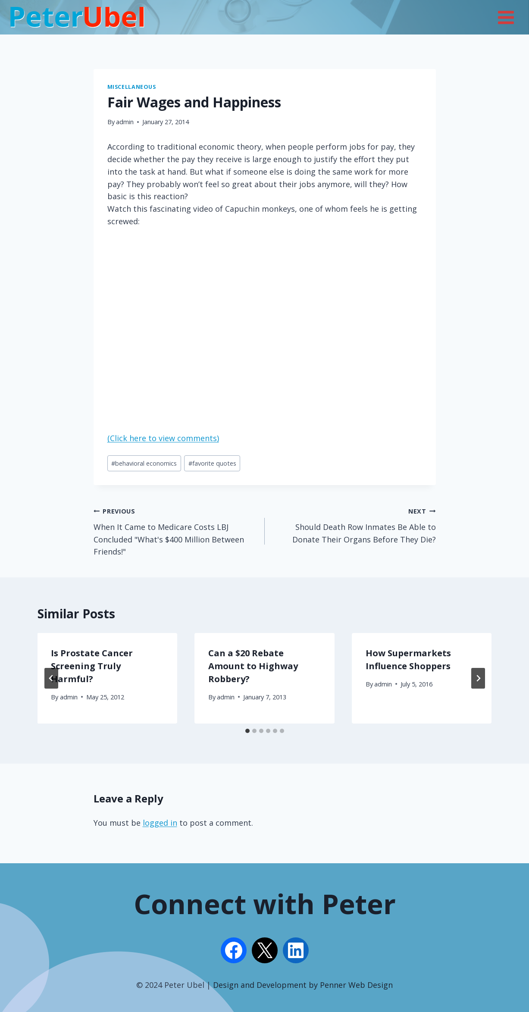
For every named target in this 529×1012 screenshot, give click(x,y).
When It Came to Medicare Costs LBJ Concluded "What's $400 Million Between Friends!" (175, 530)
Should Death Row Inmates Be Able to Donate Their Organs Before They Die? (354, 524)
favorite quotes (212, 463)
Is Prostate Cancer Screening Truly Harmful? (92, 666)
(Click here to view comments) (163, 438)
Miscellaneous (131, 87)
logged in (160, 823)
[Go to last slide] (51, 678)
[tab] (247, 731)
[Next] (478, 678)
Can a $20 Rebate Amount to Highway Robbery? (253, 666)
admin (125, 122)
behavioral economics (144, 463)
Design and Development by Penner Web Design (303, 985)
